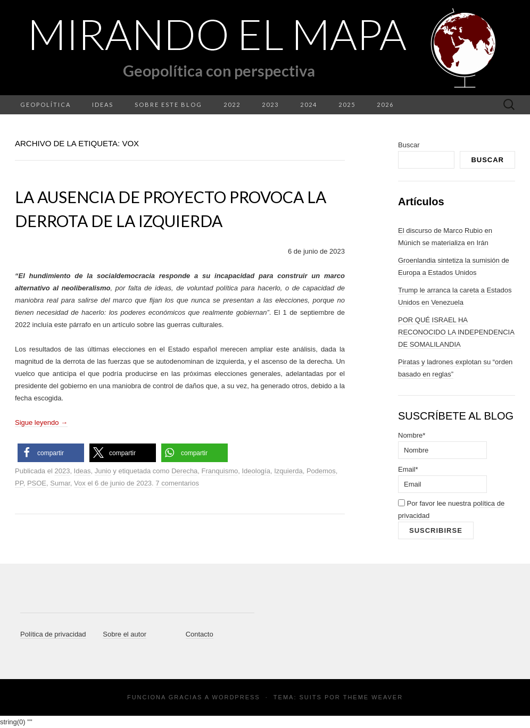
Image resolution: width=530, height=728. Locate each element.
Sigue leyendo (41, 422)
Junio (103, 471)
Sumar (60, 483)
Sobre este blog (168, 104)
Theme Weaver (373, 697)
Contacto (199, 634)
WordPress (236, 697)
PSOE (36, 483)
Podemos (321, 471)
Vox (80, 483)
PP (19, 483)
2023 (270, 104)
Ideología (256, 471)
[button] (51, 453)
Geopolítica (45, 104)
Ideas (102, 104)
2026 (385, 104)
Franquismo (220, 471)
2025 (346, 104)
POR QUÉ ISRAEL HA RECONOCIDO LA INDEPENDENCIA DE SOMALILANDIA (456, 332)
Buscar (408, 145)
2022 (232, 104)
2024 (308, 104)
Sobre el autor (124, 634)
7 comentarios (177, 483)
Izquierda (288, 471)
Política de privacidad (53, 634)
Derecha (184, 471)
